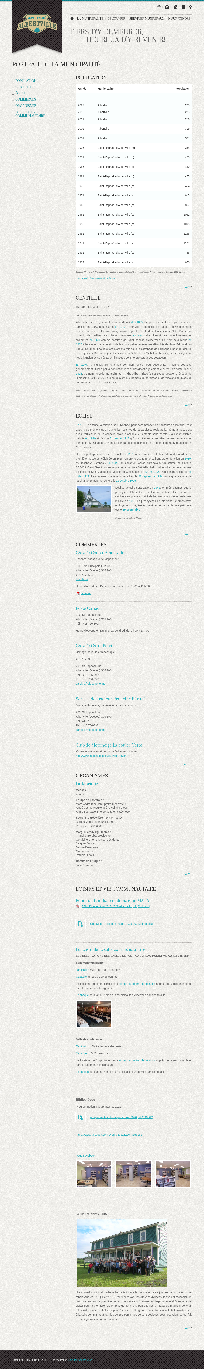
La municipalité (90, 18)
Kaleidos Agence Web (80, 1360)
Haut (187, 287)
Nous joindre (179, 18)
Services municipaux (146, 18)
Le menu (84, 593)
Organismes (26, 106)
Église (20, 93)
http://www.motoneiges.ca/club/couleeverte (102, 755)
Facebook (82, 579)
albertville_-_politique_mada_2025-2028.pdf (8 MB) (121, 923)
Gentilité (23, 87)
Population (26, 81)
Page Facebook (85, 1155)
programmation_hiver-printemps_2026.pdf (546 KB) (121, 1117)
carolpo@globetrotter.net (91, 683)
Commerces (25, 99)
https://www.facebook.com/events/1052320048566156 (109, 1134)
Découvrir (116, 18)
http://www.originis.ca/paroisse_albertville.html (95, 278)
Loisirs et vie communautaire (30, 114)
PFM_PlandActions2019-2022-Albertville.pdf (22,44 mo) (116, 906)
